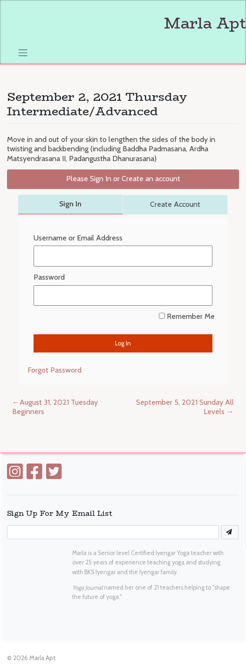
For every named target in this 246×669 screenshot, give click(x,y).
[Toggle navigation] (23, 52)
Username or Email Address (78, 237)
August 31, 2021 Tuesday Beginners (55, 407)
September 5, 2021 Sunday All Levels (185, 407)
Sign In (70, 203)
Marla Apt (129, 23)
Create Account (175, 204)
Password (49, 277)
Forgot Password (54, 370)
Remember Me (187, 316)
